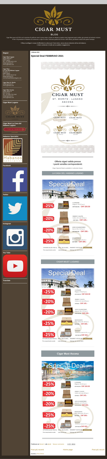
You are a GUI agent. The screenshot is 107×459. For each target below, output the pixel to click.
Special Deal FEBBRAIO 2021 (47, 56)
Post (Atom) (40, 453)
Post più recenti (37, 450)
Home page (68, 450)
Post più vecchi (98, 450)
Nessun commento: (59, 444)
